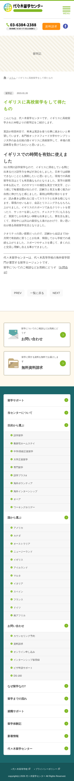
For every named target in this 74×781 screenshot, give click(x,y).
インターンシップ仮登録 (27, 659)
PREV (18, 293)
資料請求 (51, 26)
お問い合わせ (15, 626)
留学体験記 (14, 723)
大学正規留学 (21, 459)
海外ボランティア (23, 483)
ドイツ (17, 607)
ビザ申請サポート (23, 668)
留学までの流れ (17, 698)
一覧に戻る (37, 293)
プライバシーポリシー (46, 769)
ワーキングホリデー (24, 507)
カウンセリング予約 (24, 636)
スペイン (18, 591)
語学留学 (18, 435)
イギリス (18, 559)
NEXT (56, 293)
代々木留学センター (19, 748)
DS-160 (18, 675)
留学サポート (15, 400)
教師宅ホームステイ (24, 443)
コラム (12, 78)
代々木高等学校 (20, 769)
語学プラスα (20, 475)
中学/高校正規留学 (23, 451)
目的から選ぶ (15, 425)
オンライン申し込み (24, 652)
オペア (17, 499)
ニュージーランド (23, 551)
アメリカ (18, 527)
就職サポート (15, 711)
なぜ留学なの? (16, 686)
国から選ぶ (14, 517)
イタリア (18, 583)
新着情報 (13, 736)
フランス (18, 599)
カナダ (17, 535)
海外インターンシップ (25, 491)
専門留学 (18, 467)
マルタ (17, 575)
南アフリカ (19, 615)
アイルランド (21, 567)
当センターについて (19, 412)
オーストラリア (22, 543)
